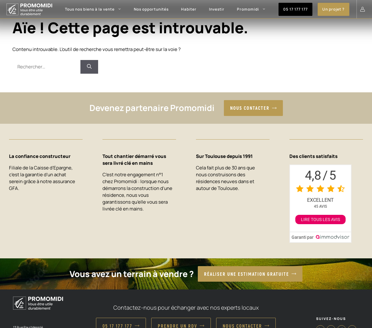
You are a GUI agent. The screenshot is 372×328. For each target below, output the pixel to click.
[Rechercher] (89, 67)
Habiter (189, 9)
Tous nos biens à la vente (96, 9)
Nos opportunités (151, 9)
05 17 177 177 (295, 9)
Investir (217, 9)
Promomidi (254, 9)
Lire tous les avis (320, 219)
